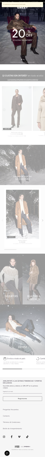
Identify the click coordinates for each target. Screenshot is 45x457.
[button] (38, 8)
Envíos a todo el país (16, 358)
